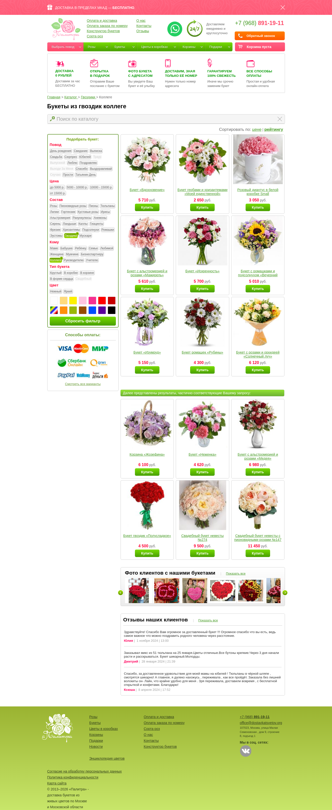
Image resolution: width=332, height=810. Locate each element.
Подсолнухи (90, 230)
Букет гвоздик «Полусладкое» (147, 536)
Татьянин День (86, 175)
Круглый (56, 273)
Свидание (80, 151)
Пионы (93, 206)
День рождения (61, 151)
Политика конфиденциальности (73, 777)
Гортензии (68, 212)
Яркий (68, 292)
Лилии (54, 212)
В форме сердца (61, 279)
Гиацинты (96, 224)
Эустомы (56, 236)
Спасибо (82, 169)
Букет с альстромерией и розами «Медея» (258, 456)
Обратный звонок (261, 36)
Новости (96, 747)
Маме (54, 249)
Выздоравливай (101, 169)
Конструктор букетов (103, 31)
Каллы (82, 224)
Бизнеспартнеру (92, 254)
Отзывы (142, 31)
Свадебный (83, 278)
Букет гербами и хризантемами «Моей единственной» (203, 192)
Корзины (189, 47)
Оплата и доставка (102, 21)
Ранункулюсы (82, 218)
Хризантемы (71, 230)
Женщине (57, 254)
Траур (97, 157)
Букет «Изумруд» (147, 352)
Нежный (55, 292)
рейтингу (273, 129)
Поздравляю (88, 163)
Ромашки (108, 230)
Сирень (55, 224)
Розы (92, 47)
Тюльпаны (108, 206)
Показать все (235, 573)
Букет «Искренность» (202, 271)
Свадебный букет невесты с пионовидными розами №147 (257, 538)
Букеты (120, 47)
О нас (141, 21)
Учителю (92, 260)
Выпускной (57, 163)
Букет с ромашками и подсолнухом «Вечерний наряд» (258, 275)
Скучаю (55, 174)
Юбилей (85, 157)
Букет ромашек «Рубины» (202, 352)
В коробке (71, 273)
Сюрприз (71, 157)
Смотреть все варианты (83, 384)
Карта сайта (57, 783)
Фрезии (55, 230)
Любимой (106, 249)
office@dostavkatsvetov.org (261, 723)
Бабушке (66, 249)
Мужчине (72, 254)
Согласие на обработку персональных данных (84, 771)
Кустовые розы (88, 212)
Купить (147, 207)
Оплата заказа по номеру (107, 26)
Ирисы (105, 212)
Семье (93, 249)
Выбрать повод (63, 47)
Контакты (143, 26)
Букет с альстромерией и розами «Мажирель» (147, 273)
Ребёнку (80, 249)
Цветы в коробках (154, 47)
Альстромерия (60, 218)
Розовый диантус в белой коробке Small (257, 192)
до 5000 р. (57, 188)
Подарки (215, 47)
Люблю (72, 163)
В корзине (87, 273)
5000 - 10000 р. (77, 188)
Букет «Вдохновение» (147, 190)
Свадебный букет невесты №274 (202, 538)
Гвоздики (71, 236)
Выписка (96, 151)
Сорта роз (95, 36)
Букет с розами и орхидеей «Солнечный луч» (258, 354)
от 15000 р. (58, 194)
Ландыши (69, 224)
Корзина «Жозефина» (147, 454)
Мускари (85, 236)
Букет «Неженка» (202, 454)
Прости (68, 175)
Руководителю (73, 260)
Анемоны (100, 218)
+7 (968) (259, 23)
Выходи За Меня (61, 168)
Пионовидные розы (73, 206)
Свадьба (56, 157)
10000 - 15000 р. (101, 188)
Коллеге (55, 260)
